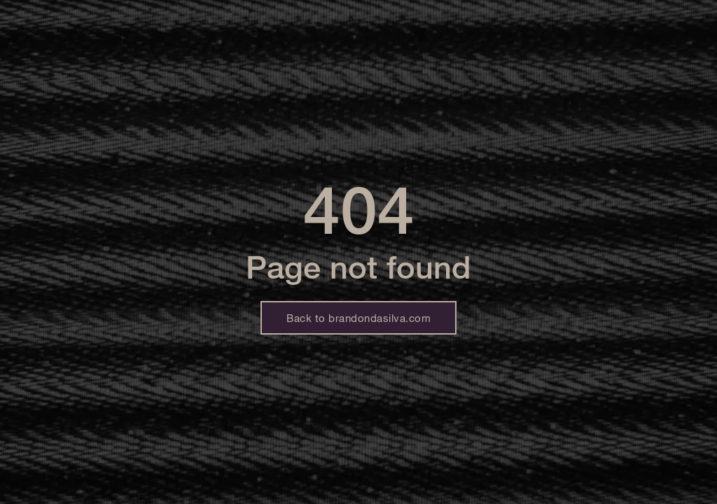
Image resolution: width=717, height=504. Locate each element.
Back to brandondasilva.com (358, 318)
